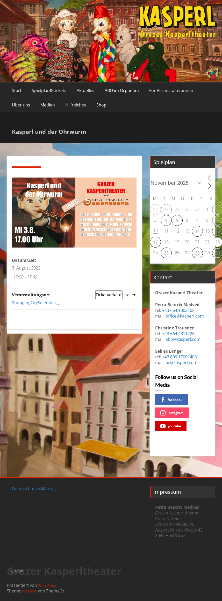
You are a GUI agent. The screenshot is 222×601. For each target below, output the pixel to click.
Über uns (21, 105)
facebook (171, 399)
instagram (172, 412)
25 (166, 253)
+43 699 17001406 (179, 357)
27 (155, 209)
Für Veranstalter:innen (171, 90)
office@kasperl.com (185, 316)
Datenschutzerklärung (34, 488)
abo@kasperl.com (183, 339)
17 (155, 242)
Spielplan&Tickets (49, 90)
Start (17, 90)
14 (197, 231)
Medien (47, 105)
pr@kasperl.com (181, 362)
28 (166, 209)
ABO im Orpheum (122, 90)
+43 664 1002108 (178, 310)
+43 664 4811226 (178, 333)
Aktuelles (85, 90)
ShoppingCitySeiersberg (35, 302)
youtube (170, 426)
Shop (101, 105)
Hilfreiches (75, 105)
